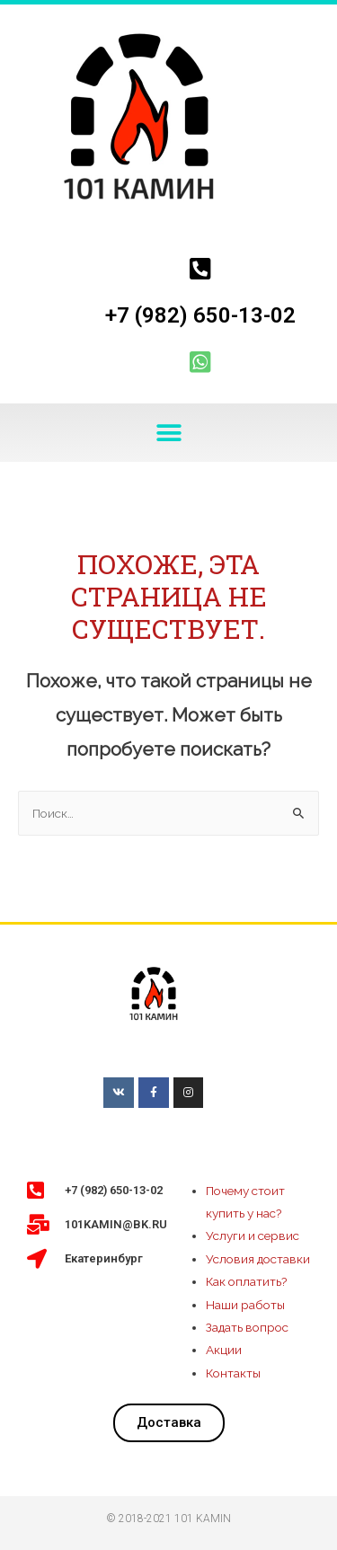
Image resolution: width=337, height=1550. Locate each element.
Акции (224, 1349)
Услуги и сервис (252, 1235)
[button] (168, 432)
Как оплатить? (247, 1281)
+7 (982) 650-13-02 (200, 315)
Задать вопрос (247, 1327)
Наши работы (245, 1305)
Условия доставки (258, 1259)
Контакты (233, 1373)
